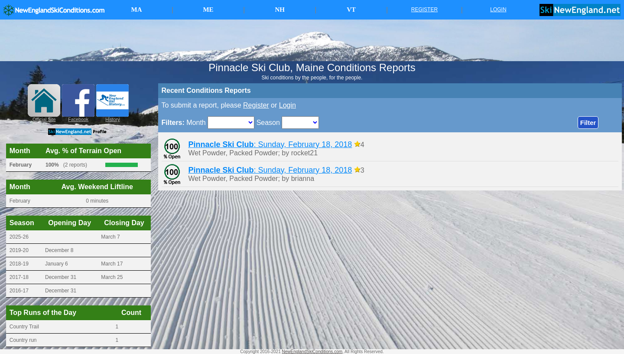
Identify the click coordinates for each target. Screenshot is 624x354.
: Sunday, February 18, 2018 (270, 144)
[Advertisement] (312, 40)
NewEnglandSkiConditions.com (312, 351)
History (112, 119)
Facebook (78, 119)
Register (256, 105)
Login (287, 105)
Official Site (44, 119)
